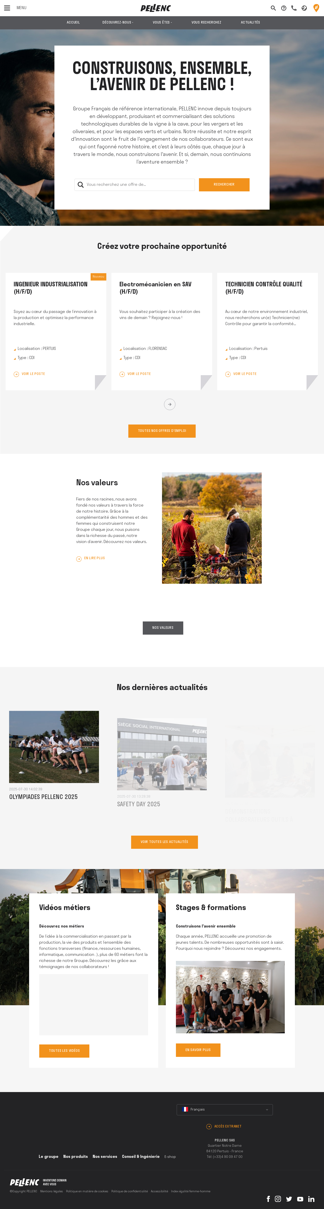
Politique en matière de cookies (87, 1191)
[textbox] (225, 1109)
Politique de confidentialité (129, 1191)
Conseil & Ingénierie (141, 1157)
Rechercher (224, 185)
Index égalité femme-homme (190, 1191)
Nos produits (75, 1157)
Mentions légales (51, 1191)
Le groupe (48, 1157)
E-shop (170, 1157)
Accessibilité (159, 1191)
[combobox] (225, 1109)
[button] (304, 8)
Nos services (105, 1157)
